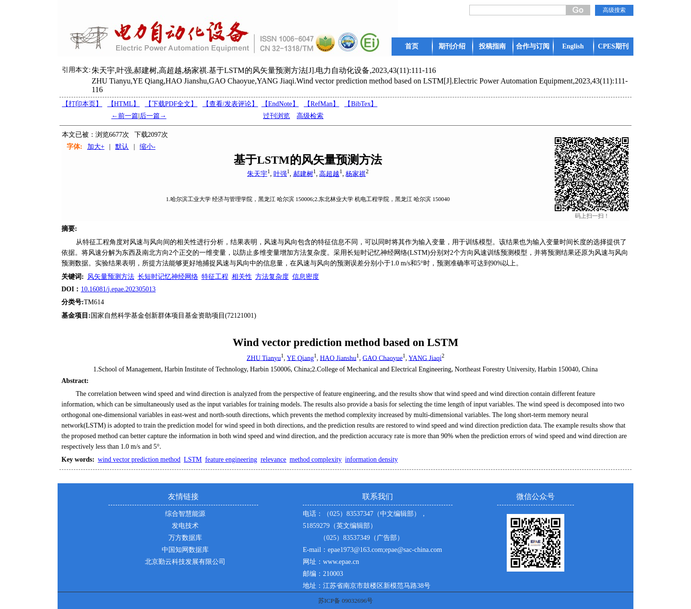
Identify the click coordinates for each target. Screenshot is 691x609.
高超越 (329, 173)
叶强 (280, 173)
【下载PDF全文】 (171, 103)
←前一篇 (124, 115)
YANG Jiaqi (424, 357)
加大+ (96, 146)
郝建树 (303, 173)
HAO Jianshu (338, 357)
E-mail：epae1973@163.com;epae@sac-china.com (372, 549)
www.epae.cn (341, 561)
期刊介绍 (452, 46)
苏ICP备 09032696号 (345, 600)
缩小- (147, 146)
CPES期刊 (613, 46)
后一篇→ (153, 115)
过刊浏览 (276, 115)
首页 (411, 46)
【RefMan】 (321, 103)
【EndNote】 (280, 103)
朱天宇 (257, 173)
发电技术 (185, 525)
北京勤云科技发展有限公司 (185, 561)
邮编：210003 (323, 573)
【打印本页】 (82, 103)
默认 (122, 146)
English (573, 46)
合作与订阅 (532, 46)
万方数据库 (185, 537)
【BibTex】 (360, 103)
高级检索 (310, 115)
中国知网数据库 (185, 549)
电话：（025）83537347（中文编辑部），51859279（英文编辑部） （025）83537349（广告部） (365, 525)
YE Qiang (300, 357)
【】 (230, 103)
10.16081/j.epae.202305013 (118, 289)
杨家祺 (356, 173)
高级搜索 (614, 10)
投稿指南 (492, 46)
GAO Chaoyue (382, 357)
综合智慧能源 (185, 513)
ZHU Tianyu (264, 357)
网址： (313, 561)
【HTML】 (123, 103)
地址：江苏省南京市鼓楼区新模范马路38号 (366, 585)
